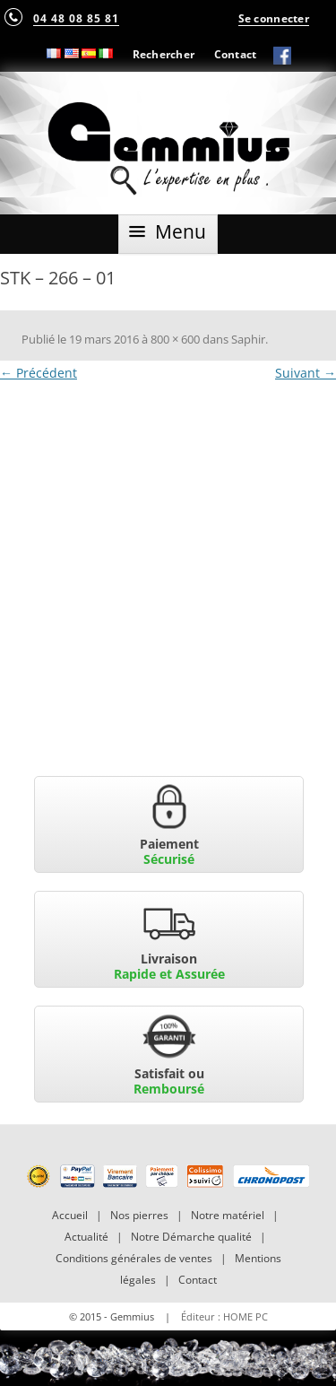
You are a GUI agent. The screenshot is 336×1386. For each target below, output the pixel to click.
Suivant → (305, 372)
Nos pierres (139, 1215)
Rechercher (164, 54)
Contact (235, 54)
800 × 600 (175, 339)
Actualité (86, 1236)
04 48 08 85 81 (76, 18)
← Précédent (38, 372)
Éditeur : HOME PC (224, 1316)
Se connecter (273, 18)
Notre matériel (227, 1215)
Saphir (248, 339)
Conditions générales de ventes (134, 1258)
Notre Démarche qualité (191, 1236)
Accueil (70, 1215)
